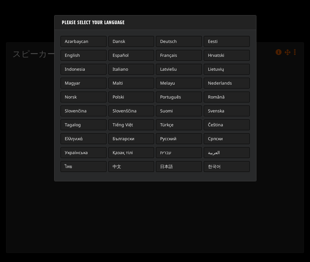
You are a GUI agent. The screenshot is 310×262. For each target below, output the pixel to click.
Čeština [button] (215, 125)
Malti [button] (118, 83)
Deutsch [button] (168, 41)
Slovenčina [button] (76, 111)
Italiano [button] (120, 69)
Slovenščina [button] (125, 111)
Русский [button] (168, 138)
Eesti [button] (213, 41)
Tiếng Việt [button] (123, 125)
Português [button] (170, 97)
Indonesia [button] (75, 69)
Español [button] (121, 55)
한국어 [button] (214, 166)
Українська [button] (76, 152)
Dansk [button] (119, 41)
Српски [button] (215, 138)
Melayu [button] (167, 83)
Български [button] (123, 138)
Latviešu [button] (168, 69)
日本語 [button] (166, 166)
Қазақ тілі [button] (123, 152)
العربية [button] (214, 152)
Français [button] (168, 55)
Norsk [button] (71, 97)
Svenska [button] (216, 111)
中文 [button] (117, 166)
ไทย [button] (68, 166)
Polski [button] (118, 97)
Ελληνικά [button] (74, 138)
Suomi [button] (166, 111)
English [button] (72, 55)
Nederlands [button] (220, 83)
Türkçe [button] (166, 125)
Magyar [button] (72, 83)
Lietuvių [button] (216, 69)
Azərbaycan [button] (76, 41)
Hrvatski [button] (216, 55)
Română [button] (216, 97)
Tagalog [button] (73, 125)
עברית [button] (165, 152)
